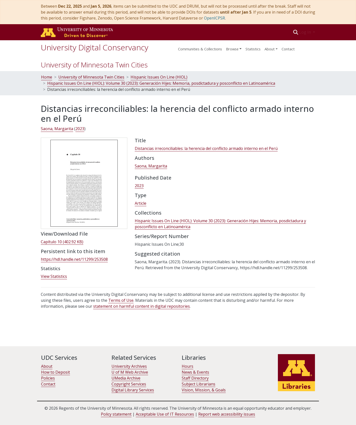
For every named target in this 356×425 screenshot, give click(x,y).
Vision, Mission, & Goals (204, 390)
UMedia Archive (125, 378)
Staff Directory (195, 378)
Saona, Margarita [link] (57, 128)
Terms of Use (121, 300)
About (46, 366)
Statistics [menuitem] (253, 48)
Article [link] (140, 203)
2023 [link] (79, 128)
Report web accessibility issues (226, 414)
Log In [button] (305, 32)
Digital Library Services (132, 390)
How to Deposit (55, 372)
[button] (296, 32)
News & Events (195, 372)
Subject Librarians (198, 384)
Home (46, 77)
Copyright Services (128, 384)
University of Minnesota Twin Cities (94, 64)
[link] (62, 242)
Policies (48, 378)
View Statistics (54, 276)
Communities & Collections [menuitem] (200, 48)
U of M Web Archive (129, 372)
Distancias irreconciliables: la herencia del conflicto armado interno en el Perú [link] (206, 148)
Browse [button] (232, 48)
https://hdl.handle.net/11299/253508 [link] (74, 259)
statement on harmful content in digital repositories (141, 306)
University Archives (129, 366)
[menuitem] (234, 47)
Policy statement (116, 414)
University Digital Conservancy (94, 47)
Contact (288, 48)
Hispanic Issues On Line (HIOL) (159, 77)
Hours (187, 366)
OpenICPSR (214, 18)
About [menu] (270, 48)
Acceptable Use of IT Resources (165, 414)
